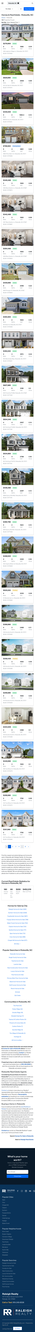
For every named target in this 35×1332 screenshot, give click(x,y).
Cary (3, 1202)
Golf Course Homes (8, 1284)
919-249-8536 (18, 1302)
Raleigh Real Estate (27, 1139)
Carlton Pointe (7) (17, 1026)
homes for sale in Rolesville (12, 1048)
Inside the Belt (6, 1244)
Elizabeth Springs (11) (17, 1016)
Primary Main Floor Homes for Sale (17, 978)
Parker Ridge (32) (17, 1009)
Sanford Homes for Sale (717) (17, 930)
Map (17, 1328)
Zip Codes (17, 995)
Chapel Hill (5, 1205)
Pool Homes (5, 1286)
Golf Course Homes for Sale (17, 985)
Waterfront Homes (7, 1279)
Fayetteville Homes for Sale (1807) (17, 916)
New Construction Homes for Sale (17, 968)
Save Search (29, 9)
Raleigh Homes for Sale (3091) (18, 909)
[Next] (28, 846)
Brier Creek (5, 1231)
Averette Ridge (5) (17, 1030)
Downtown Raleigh (7, 1239)
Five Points (5, 1242)
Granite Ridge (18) (17, 1012)
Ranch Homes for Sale (17, 988)
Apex (3, 1200)
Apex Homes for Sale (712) (17, 933)
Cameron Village (7, 1236)
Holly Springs (6, 1218)
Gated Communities (8, 1281)
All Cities (17, 944)
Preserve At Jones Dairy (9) (17, 1023)
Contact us (4, 1090)
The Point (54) (17, 1005)
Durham (4, 1210)
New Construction (7, 1271)
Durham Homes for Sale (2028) (17, 912)
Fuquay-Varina (6, 1213)
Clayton (4, 1207)
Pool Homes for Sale (17, 974)
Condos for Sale (6, 1268)
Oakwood (5, 1252)
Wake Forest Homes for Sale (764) (17, 923)
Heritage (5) (17, 1036)
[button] (2, 3)
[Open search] (27, 3)
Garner (4, 1215)
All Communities (17, 1040)
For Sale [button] (9, 9)
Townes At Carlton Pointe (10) (17, 1019)
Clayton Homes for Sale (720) (17, 926)
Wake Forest (6, 1223)
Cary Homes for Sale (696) (17, 937)
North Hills (5, 1249)
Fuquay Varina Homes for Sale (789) (17, 919)
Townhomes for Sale (17, 961)
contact (21, 1052)
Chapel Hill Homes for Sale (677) (17, 940)
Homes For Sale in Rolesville (24, 1136)
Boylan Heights (6, 1234)
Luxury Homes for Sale (17, 971)
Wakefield (5, 1255)
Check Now (17, 1176)
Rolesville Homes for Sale (17, 954)
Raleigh (4, 1220)
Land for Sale (17, 964)
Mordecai (5, 1247)
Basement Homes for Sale (17, 981)
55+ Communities (7, 1276)
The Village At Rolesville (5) (17, 1033)
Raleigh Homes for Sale (9, 1263)
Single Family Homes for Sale (17, 957)
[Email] (17, 1172)
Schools (17, 992)
